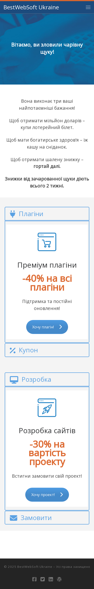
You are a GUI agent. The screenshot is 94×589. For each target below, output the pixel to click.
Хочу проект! (47, 494)
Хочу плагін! (47, 327)
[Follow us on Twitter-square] (42, 579)
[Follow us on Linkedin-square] (51, 579)
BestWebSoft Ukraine (34, 567)
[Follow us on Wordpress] (59, 579)
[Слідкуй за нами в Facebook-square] (34, 579)
